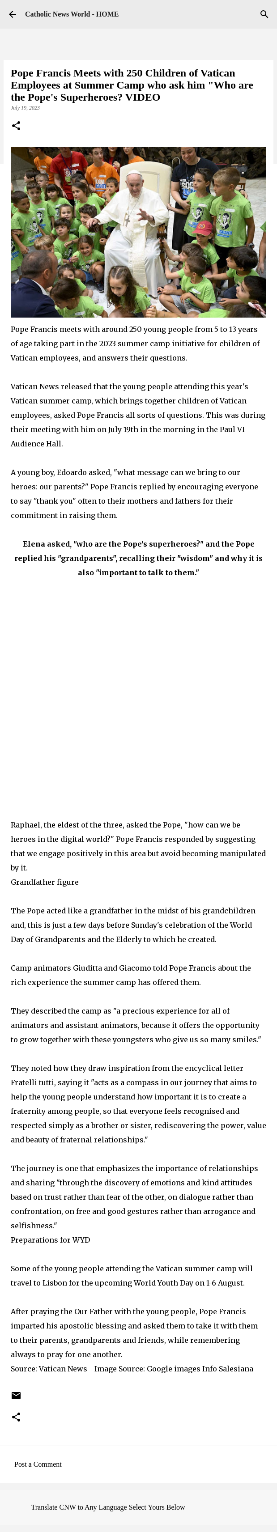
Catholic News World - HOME (72, 14)
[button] (16, 126)
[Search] (264, 14)
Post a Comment (38, 1464)
